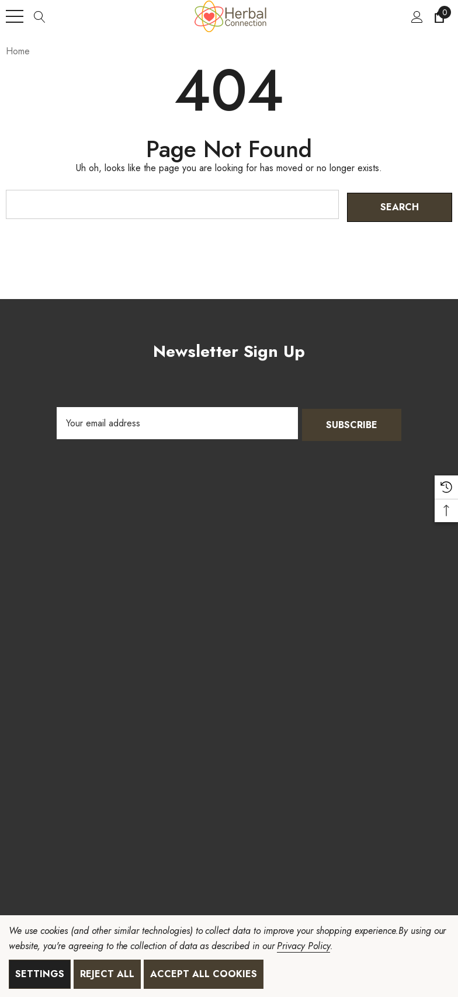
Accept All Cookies (203, 974)
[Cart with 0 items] (438, 16)
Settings (39, 974)
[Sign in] (416, 16)
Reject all (107, 974)
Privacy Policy (303, 946)
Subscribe (351, 420)
